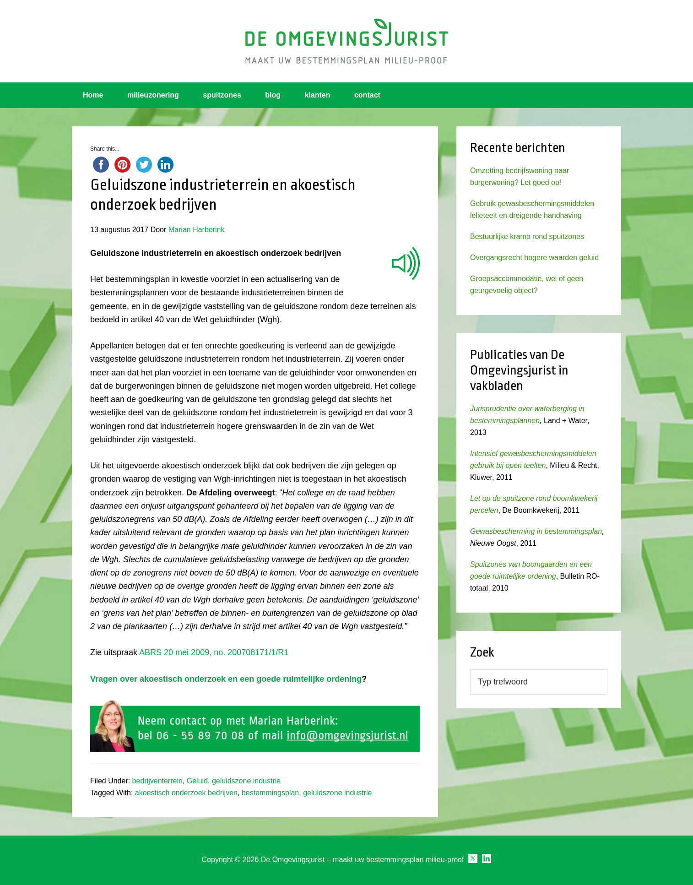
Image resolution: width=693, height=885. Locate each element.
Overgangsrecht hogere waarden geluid (534, 257)
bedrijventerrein (157, 781)
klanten (317, 95)
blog (273, 95)
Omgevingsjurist (346, 41)
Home (93, 95)
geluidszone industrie (246, 781)
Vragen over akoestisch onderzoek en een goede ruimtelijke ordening (226, 679)
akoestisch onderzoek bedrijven (186, 793)
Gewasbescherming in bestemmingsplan (536, 531)
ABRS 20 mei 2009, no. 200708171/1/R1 (213, 652)
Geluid (197, 781)
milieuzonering (153, 95)
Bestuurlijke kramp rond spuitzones (527, 236)
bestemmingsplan (270, 793)
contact (367, 95)
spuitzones (222, 95)
